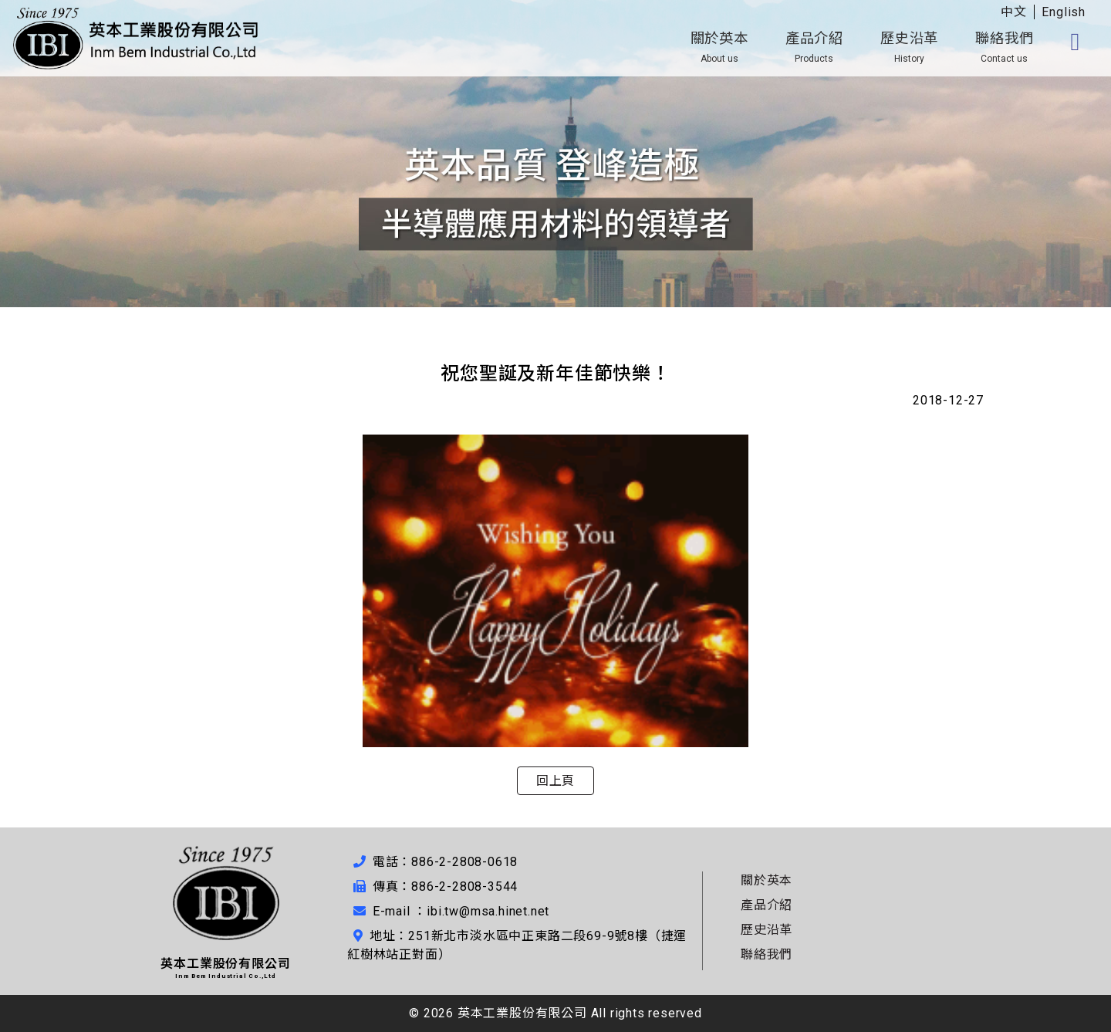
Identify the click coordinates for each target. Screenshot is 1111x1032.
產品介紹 (814, 47)
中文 (1014, 12)
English (1064, 12)
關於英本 (719, 47)
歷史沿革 (909, 47)
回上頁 (555, 780)
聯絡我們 (1004, 47)
